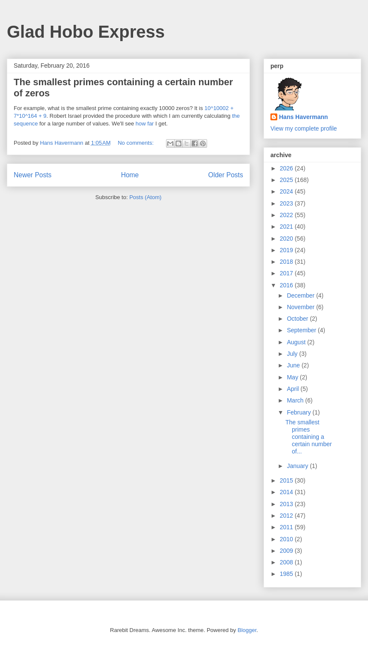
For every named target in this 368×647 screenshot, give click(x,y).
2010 (287, 539)
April (293, 388)
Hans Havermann (303, 116)
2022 (287, 215)
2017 (287, 273)
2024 (287, 191)
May (293, 377)
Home (130, 175)
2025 (287, 179)
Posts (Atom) (145, 197)
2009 (287, 550)
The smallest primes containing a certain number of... (308, 436)
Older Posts (225, 175)
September (302, 330)
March (296, 400)
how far (145, 123)
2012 (287, 515)
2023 (287, 203)
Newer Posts (32, 175)
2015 (287, 480)
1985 (287, 573)
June (294, 365)
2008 (287, 562)
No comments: (136, 143)
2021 (287, 226)
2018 (287, 261)
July (293, 353)
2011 (287, 527)
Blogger (246, 630)
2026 (287, 168)
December (301, 295)
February (299, 412)
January (298, 465)
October (298, 318)
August (297, 342)
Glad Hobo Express (86, 31)
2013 (287, 504)
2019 (287, 250)
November (301, 307)
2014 (287, 492)
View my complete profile (303, 128)
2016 (287, 285)
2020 (287, 238)
